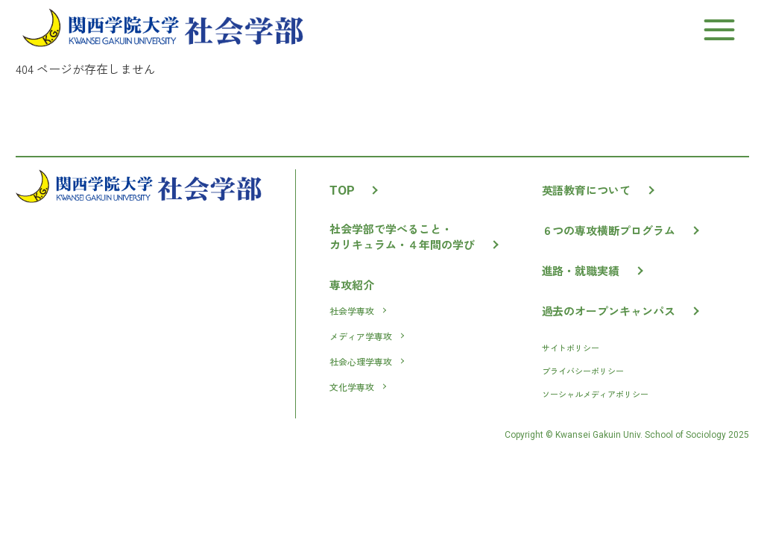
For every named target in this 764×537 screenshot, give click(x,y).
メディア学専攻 (366, 336)
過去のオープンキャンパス (620, 310)
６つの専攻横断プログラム (620, 230)
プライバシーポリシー (583, 371)
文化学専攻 (357, 386)
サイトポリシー (570, 348)
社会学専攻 (357, 310)
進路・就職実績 (592, 270)
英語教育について (598, 190)
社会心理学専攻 (366, 361)
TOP (353, 190)
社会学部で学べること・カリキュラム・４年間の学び (413, 236)
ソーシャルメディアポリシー (595, 394)
